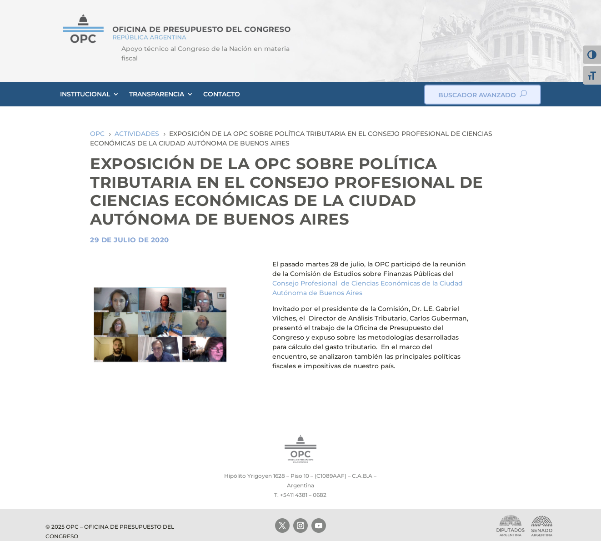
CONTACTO (221, 94)
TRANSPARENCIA (156, 94)
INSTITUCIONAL (85, 94)
